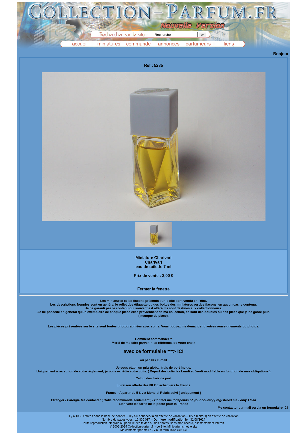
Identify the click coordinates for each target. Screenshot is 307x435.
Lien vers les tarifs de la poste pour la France (153, 404)
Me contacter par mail (234, 407)
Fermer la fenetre (153, 289)
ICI (286, 407)
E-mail (162, 360)
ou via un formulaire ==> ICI (168, 430)
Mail (253, 400)
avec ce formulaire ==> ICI (153, 351)
